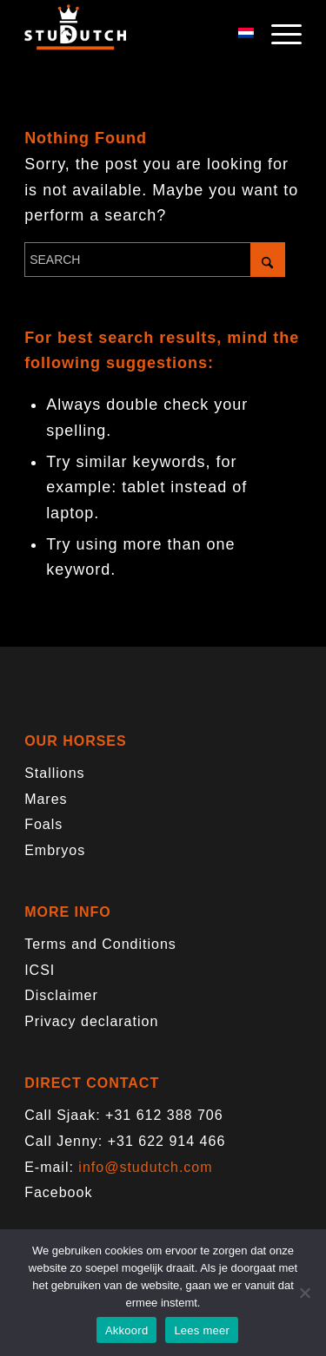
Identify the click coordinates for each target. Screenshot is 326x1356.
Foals (43, 824)
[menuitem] (278, 34)
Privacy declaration (91, 1021)
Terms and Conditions (100, 944)
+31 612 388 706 (164, 1115)
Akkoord (126, 1330)
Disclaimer (61, 995)
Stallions (54, 773)
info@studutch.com (145, 1167)
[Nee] (304, 1292)
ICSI (39, 970)
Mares (45, 799)
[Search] (154, 259)
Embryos (54, 850)
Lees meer (202, 1330)
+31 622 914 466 (167, 1141)
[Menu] (278, 34)
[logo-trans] (135, 34)
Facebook (58, 1192)
